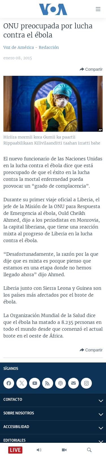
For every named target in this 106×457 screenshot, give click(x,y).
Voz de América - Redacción (31, 47)
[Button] (91, 69)
